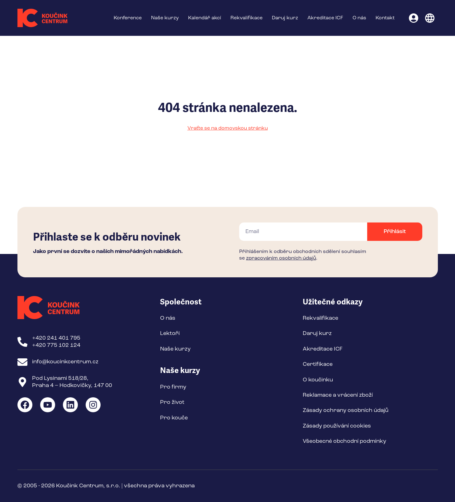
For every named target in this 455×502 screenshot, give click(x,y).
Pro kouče (174, 418)
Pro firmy (173, 387)
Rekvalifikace (246, 18)
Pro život (172, 402)
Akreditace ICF (325, 18)
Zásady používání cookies (337, 426)
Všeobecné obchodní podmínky (344, 441)
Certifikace (318, 364)
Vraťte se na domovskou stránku (227, 128)
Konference (128, 18)
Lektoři (170, 333)
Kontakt (385, 18)
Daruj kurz (285, 18)
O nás (359, 18)
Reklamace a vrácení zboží (338, 395)
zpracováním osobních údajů (281, 258)
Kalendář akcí (204, 18)
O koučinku (318, 380)
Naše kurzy (165, 18)
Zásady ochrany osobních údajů (345, 410)
